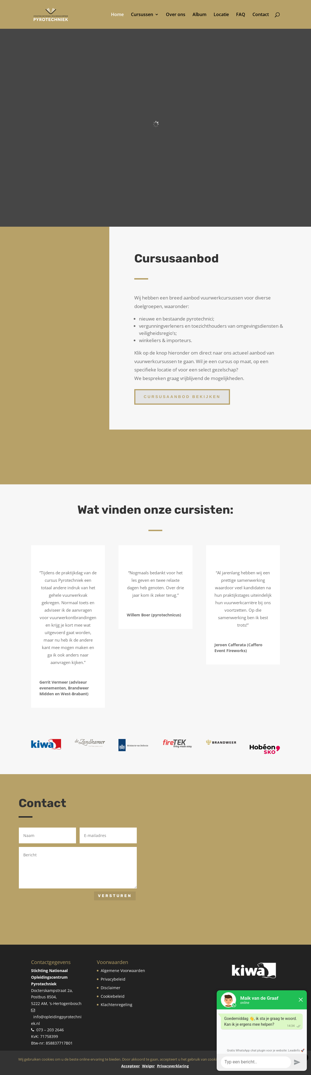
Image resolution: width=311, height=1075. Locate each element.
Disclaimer (110, 987)
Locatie (221, 14)
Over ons (175, 14)
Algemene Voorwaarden (123, 970)
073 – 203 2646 (50, 1029)
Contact (260, 14)
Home (117, 14)
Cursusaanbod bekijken (182, 396)
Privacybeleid (113, 979)
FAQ (240, 14)
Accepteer (130, 1065)
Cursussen (142, 14)
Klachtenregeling (116, 1004)
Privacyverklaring (173, 1065)
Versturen (115, 895)
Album (199, 14)
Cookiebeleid (113, 996)
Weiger (148, 1065)
